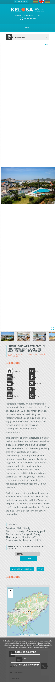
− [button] (10, 595)
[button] (51, 185)
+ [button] (10, 591)
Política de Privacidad (26, 665)
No (25, 658)
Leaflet (22, 635)
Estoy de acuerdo (25, 652)
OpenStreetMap (33, 635)
